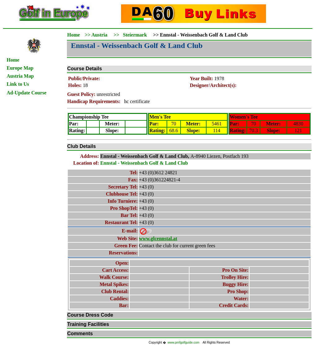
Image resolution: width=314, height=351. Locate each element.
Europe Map (20, 68)
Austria (99, 34)
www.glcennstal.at (158, 238)
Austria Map (20, 76)
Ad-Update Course (26, 92)
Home (13, 60)
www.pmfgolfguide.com (183, 342)
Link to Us (18, 84)
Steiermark (135, 34)
